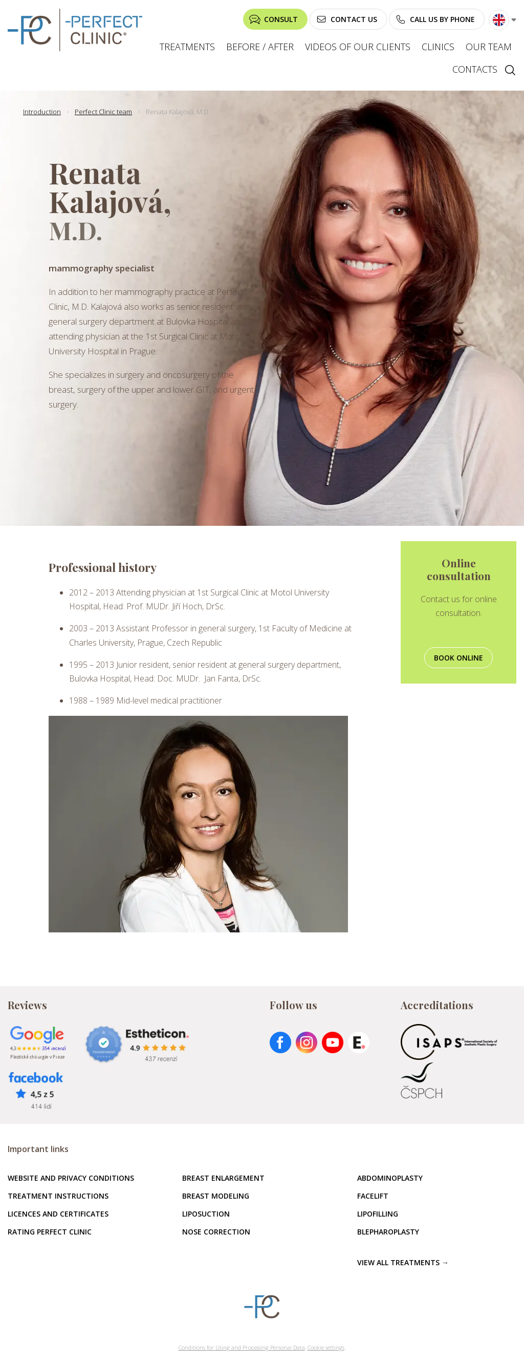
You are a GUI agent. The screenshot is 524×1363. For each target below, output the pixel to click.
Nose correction (216, 1232)
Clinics (438, 46)
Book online (458, 658)
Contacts (474, 69)
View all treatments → (403, 1262)
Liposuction (206, 1214)
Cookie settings (326, 1347)
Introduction (42, 111)
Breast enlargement (223, 1178)
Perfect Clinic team (103, 111)
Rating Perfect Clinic (50, 1232)
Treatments (187, 46)
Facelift (372, 1196)
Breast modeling (215, 1196)
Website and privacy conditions (71, 1178)
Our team (489, 46)
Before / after (260, 46)
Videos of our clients (357, 46)
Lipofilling (377, 1214)
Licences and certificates (58, 1214)
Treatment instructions (58, 1196)
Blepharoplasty (388, 1232)
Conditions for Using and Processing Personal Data (242, 1347)
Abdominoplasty (390, 1178)
